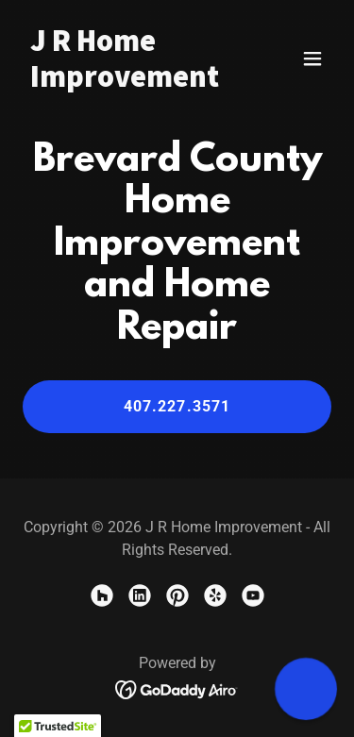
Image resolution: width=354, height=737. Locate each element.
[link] (130, 81)
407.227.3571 (177, 406)
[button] (312, 58)
